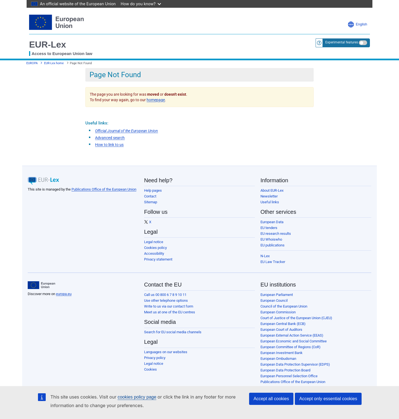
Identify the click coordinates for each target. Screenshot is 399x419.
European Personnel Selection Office (289, 376)
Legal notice (153, 242)
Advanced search (110, 138)
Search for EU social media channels (172, 332)
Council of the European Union (283, 306)
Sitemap (150, 202)
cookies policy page (136, 397)
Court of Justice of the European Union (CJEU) (296, 318)
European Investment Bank (281, 353)
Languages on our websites (165, 352)
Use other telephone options (166, 300)
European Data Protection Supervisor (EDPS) (295, 364)
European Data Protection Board (285, 370)
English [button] (357, 24)
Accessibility (154, 253)
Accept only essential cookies (328, 398)
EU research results (275, 233)
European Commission (278, 312)
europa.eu (63, 294)
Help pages (153, 190)
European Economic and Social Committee (293, 341)
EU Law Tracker (272, 262)
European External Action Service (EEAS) (291, 335)
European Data (271, 222)
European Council (274, 300)
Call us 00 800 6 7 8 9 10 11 (165, 295)
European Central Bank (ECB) (283, 324)
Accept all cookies (271, 398)
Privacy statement (158, 259)
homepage (156, 100)
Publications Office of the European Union (103, 189)
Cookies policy (155, 248)
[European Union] (41, 285)
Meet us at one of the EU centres (169, 312)
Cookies (150, 369)
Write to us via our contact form (168, 306)
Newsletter (269, 196)
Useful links (269, 202)
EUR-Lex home (54, 63)
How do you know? (141, 3)
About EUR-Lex (271, 190)
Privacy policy (154, 358)
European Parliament (276, 295)
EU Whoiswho (271, 239)
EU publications (272, 245)
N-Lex (265, 256)
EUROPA (32, 63)
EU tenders (268, 228)
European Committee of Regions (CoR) (290, 347)
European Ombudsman (278, 358)
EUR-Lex (47, 45)
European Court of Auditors (281, 329)
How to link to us (109, 144)
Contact (150, 196)
